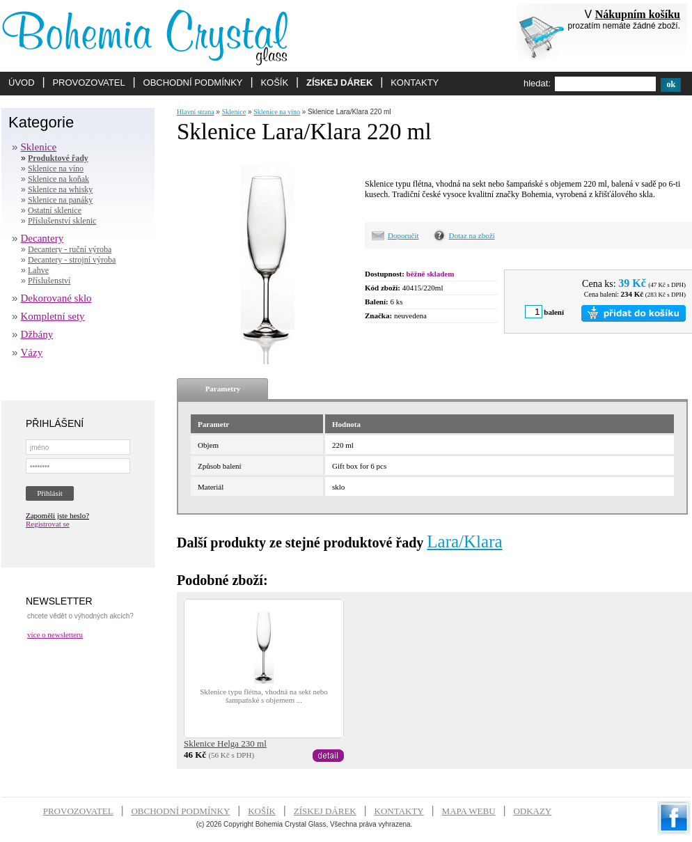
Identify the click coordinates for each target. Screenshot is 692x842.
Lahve (38, 270)
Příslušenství (49, 281)
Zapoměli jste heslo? (57, 515)
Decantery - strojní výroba (72, 260)
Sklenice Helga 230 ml (225, 743)
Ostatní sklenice (54, 210)
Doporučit (403, 235)
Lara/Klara (464, 541)
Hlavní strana (195, 112)
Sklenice (39, 147)
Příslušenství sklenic (62, 221)
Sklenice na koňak (58, 179)
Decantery (42, 238)
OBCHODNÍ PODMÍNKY (193, 82)
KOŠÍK (274, 82)
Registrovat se (48, 524)
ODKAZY (532, 811)
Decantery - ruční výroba (69, 249)
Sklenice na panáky (60, 200)
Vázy (32, 352)
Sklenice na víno (56, 168)
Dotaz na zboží (472, 235)
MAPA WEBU (469, 811)
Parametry (223, 388)
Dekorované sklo (56, 298)
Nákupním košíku (637, 14)
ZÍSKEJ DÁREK (339, 82)
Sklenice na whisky (60, 189)
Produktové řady (58, 158)
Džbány (37, 334)
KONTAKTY (415, 82)
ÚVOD (21, 82)
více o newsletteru (55, 634)
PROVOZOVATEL (88, 82)
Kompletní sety (53, 316)
